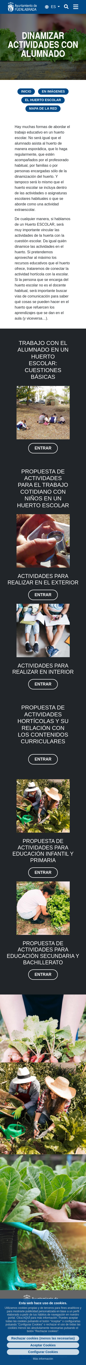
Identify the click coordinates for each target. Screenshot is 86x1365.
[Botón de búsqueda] (66, 6)
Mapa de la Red (43, 108)
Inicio (26, 91)
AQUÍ (26, 1317)
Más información (43, 1358)
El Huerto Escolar (43, 100)
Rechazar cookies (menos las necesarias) (43, 1338)
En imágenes (53, 91)
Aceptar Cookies (42, 1345)
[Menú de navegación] (75, 6)
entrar (43, 448)
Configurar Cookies (43, 1352)
